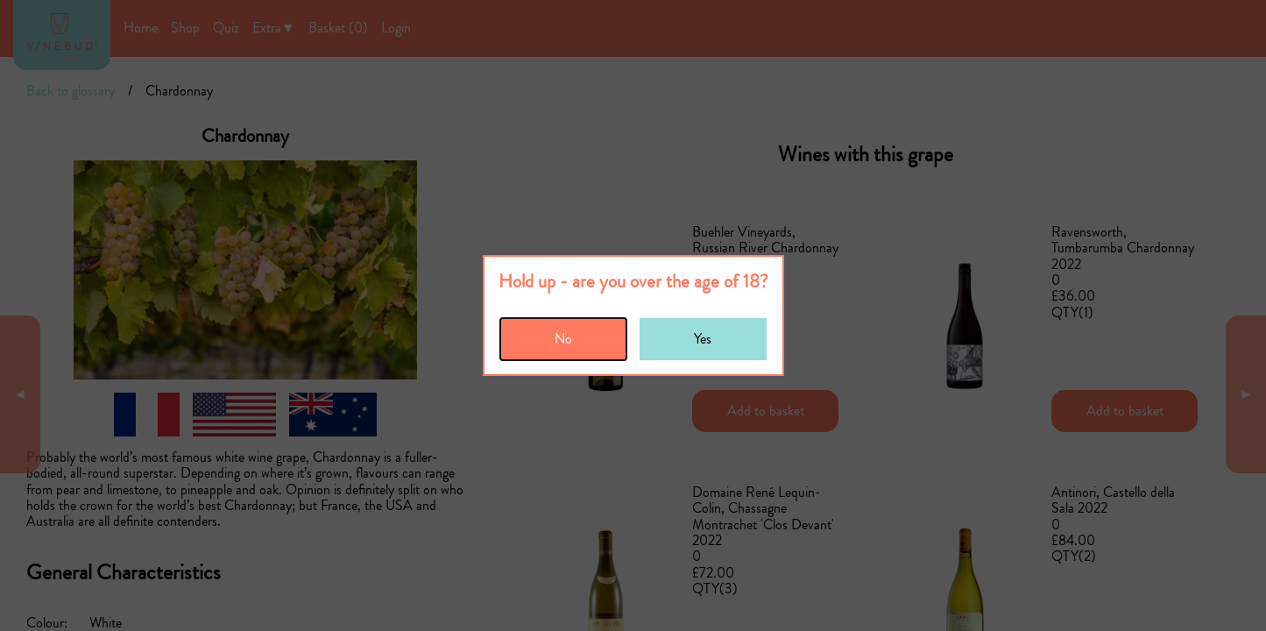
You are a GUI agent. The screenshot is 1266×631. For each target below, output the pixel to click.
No (563, 339)
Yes (702, 339)
